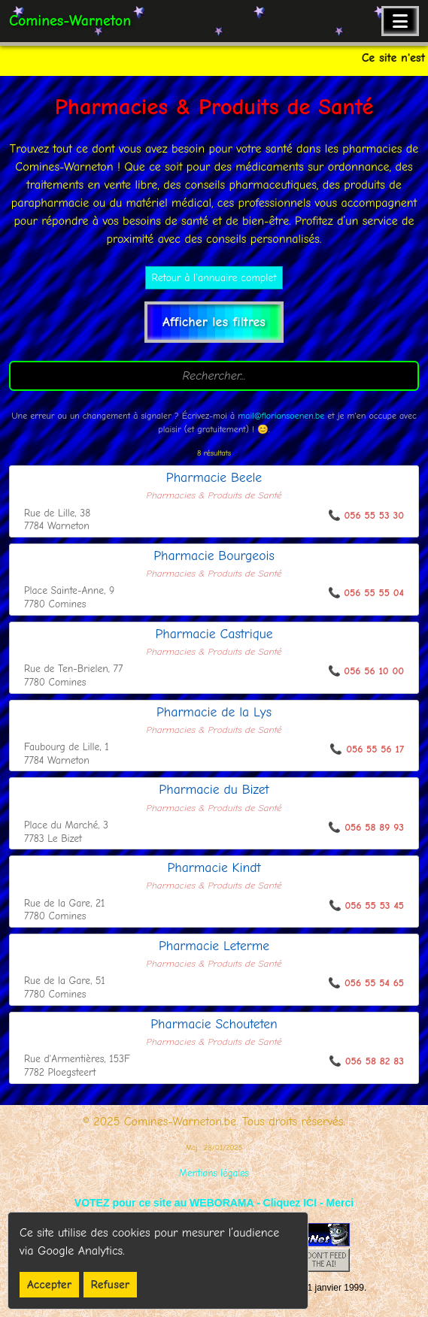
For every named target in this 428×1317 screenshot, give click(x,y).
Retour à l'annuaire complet (214, 277)
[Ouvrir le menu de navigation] (400, 21)
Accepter (49, 1284)
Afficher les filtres (214, 322)
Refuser (110, 1284)
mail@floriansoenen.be (281, 415)
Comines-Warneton (70, 20)
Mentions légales (214, 1173)
